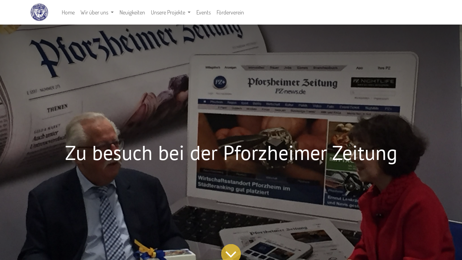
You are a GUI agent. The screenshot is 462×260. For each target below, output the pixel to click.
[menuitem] (68, 12)
